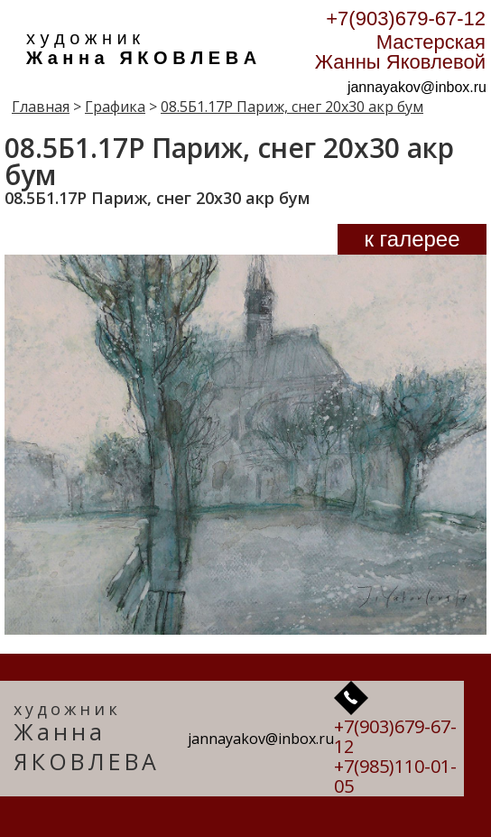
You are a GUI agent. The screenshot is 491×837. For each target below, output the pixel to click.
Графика (115, 106)
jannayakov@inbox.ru (416, 87)
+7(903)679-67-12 (406, 18)
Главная (40, 106)
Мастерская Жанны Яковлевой (400, 52)
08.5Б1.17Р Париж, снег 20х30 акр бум (292, 106)
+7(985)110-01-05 (395, 776)
